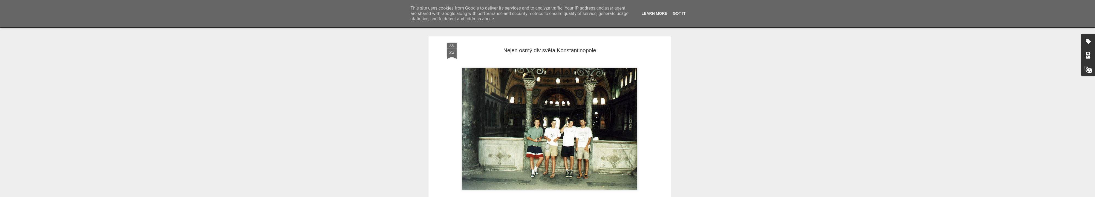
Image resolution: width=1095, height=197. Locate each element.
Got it (679, 13)
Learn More (654, 13)
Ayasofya (585, 117)
